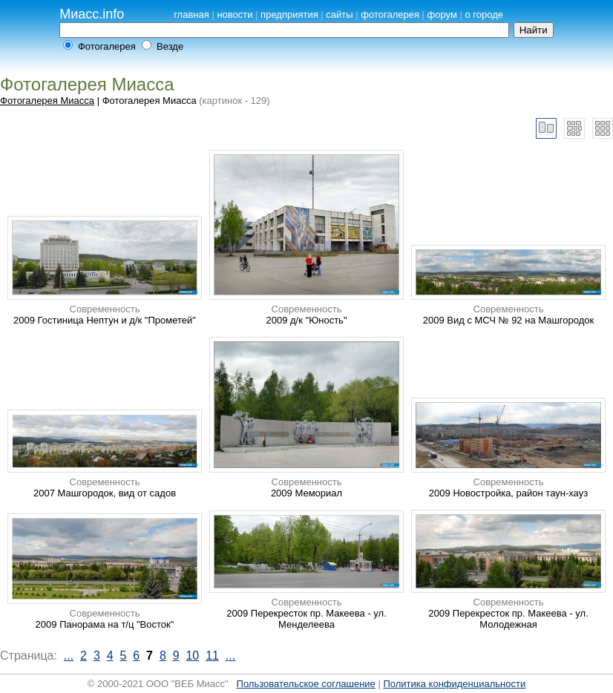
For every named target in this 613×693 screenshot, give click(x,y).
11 (212, 655)
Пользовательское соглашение (306, 683)
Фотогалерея (107, 46)
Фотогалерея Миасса (47, 100)
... (68, 655)
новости (234, 14)
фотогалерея (390, 14)
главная (191, 14)
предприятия (289, 14)
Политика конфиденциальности (454, 683)
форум (442, 14)
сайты (339, 14)
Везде (170, 46)
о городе (484, 14)
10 (192, 655)
